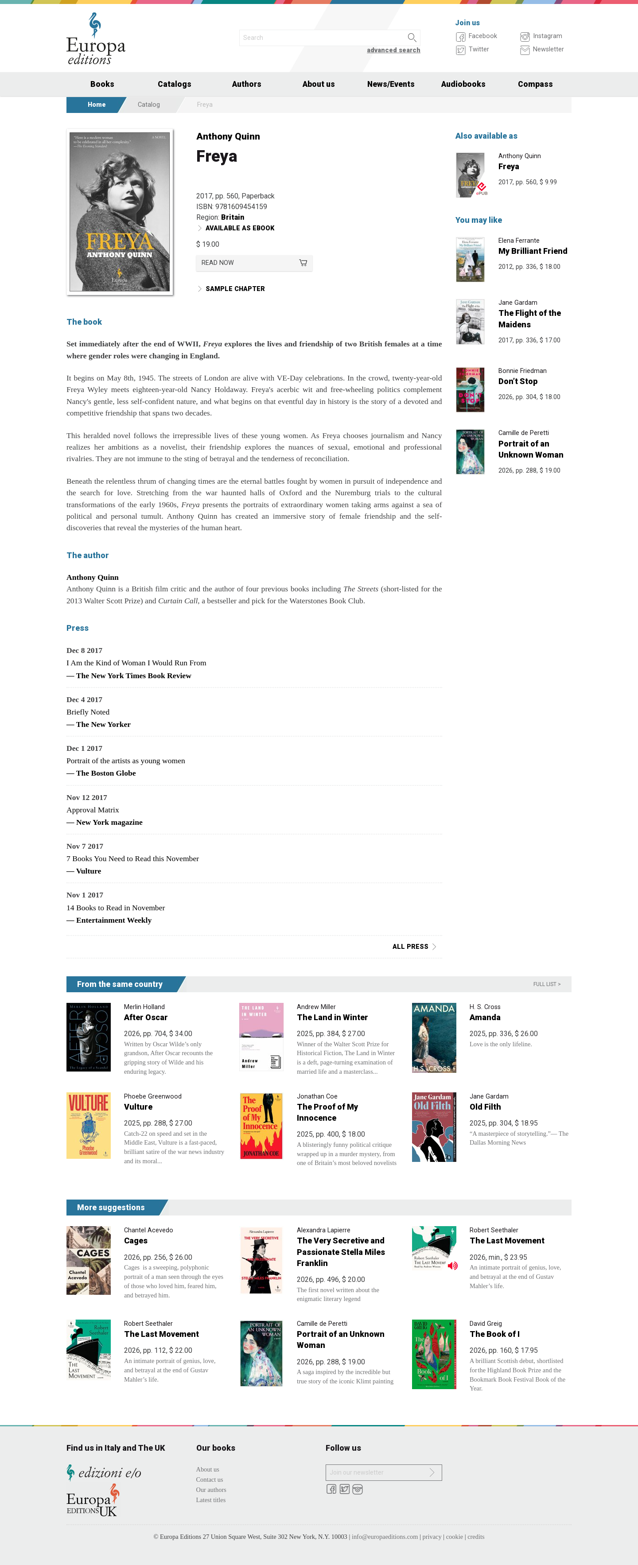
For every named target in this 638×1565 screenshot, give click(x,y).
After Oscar (146, 1017)
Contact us (209, 1479)
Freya (508, 166)
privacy (432, 1536)
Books (102, 84)
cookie (454, 1536)
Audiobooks (463, 84)
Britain (232, 217)
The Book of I (495, 1334)
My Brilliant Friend (533, 251)
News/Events (391, 84)
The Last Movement (507, 1240)
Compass (535, 84)
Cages (136, 1240)
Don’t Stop (517, 381)
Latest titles (211, 1499)
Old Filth (485, 1106)
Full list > (547, 984)
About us (319, 84)
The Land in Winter (332, 1017)
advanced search (393, 50)
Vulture (138, 1106)
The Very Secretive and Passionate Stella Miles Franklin (341, 1251)
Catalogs (174, 84)
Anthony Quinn (228, 136)
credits (475, 1536)
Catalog (149, 105)
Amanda (485, 1017)
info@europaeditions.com (385, 1536)
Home (97, 105)
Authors (246, 84)
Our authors (211, 1489)
